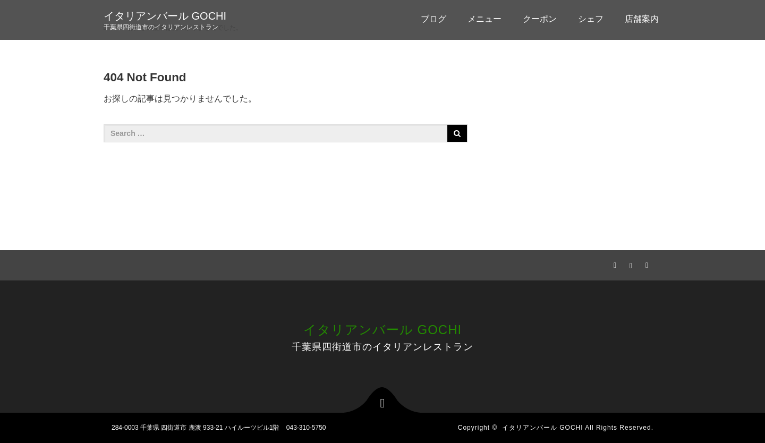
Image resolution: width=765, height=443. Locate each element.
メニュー (485, 18)
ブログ (433, 18)
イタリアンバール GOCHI (165, 16)
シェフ (591, 18)
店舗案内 (642, 18)
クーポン (540, 18)
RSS (645, 263)
